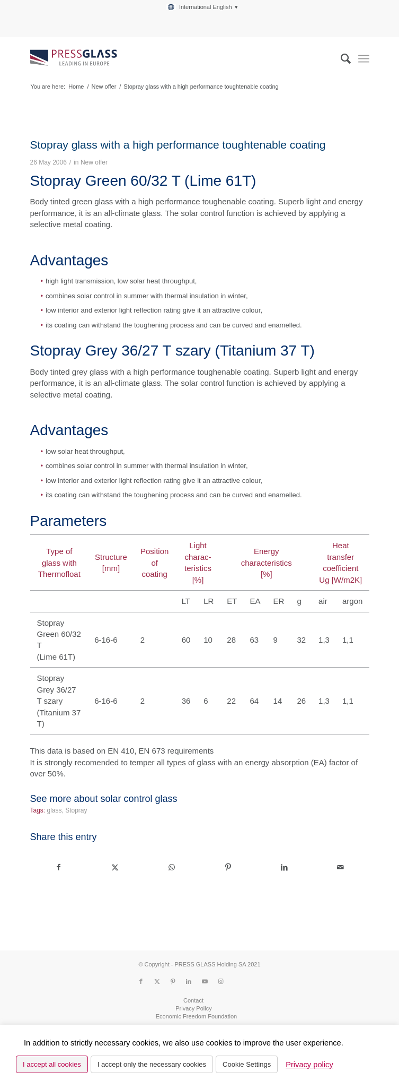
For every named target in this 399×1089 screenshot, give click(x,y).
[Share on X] (115, 867)
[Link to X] (157, 981)
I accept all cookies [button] (52, 1064)
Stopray (76, 810)
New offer (94, 162)
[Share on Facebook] (58, 867)
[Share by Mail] (340, 867)
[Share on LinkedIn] (284, 867)
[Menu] (363, 59)
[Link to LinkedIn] (189, 981)
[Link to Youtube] (204, 981)
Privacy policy (309, 1064)
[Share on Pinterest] (227, 867)
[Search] (340, 59)
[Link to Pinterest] (173, 981)
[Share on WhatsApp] (171, 867)
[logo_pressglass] (165, 59)
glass (54, 810)
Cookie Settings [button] (247, 1064)
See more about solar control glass (103, 798)
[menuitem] (202, 7)
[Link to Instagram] (220, 981)
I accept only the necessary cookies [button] (151, 1064)
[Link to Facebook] (141, 981)
